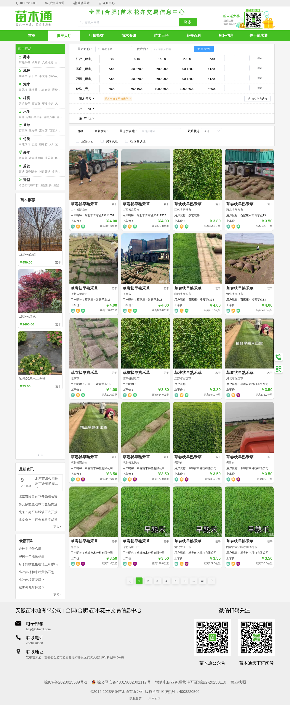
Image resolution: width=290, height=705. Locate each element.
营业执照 (238, 682)
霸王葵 (36, 103)
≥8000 (212, 89)
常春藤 (23, 158)
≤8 (112, 59)
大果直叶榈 (62, 103)
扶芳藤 (49, 158)
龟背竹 (59, 158)
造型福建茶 (60, 185)
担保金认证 (138, 141)
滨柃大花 (57, 89)
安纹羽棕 (24, 103)
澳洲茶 (33, 89)
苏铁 (21, 171)
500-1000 (137, 89)
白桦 (58, 62)
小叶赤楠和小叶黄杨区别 (36, 572)
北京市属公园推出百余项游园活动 (46, 481)
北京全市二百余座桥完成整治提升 (43, 520)
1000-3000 (162, 89)
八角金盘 (44, 89)
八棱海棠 (47, 62)
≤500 (112, 89)
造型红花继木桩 (28, 185)
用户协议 (154, 698)
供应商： (143, 49)
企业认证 (87, 141)
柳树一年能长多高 (32, 556)
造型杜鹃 (45, 185)
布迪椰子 (47, 103)
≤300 (112, 69)
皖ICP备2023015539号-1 (65, 682)
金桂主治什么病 (30, 548)
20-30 (187, 59)
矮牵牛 (23, 76)
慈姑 (29, 117)
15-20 (162, 59)
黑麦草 (33, 130)
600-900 (162, 69)
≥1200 (212, 69)
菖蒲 (21, 117)
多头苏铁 (57, 171)
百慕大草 (55, 130)
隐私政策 (136, 698)
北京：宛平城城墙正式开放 (38, 512)
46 (203, 581)
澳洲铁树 (31, 171)
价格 (80, 131)
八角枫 (36, 62)
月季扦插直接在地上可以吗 (38, 564)
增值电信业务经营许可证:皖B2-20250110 (190, 682)
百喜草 (23, 130)
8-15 (137, 59)
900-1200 (187, 69)
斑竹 (34, 144)
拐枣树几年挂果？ (32, 587)
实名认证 (112, 141)
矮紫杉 (23, 89)
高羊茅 (43, 130)
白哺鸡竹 (24, 144)
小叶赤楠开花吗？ (32, 580)
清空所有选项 (259, 98)
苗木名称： (85, 49)
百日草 (33, 76)
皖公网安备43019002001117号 (121, 682)
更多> (57, 527)
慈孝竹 (43, 144)
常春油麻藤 (36, 158)
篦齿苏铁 (44, 171)
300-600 (137, 69)
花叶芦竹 (62, 117)
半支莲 (43, 76)
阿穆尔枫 (24, 62)
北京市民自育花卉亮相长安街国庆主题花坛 (49, 496)
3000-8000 (187, 89)
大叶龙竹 (55, 144)
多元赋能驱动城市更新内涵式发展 (43, 504)
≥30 (212, 59)
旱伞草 (38, 117)
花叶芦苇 (49, 117)
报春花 (53, 76)
